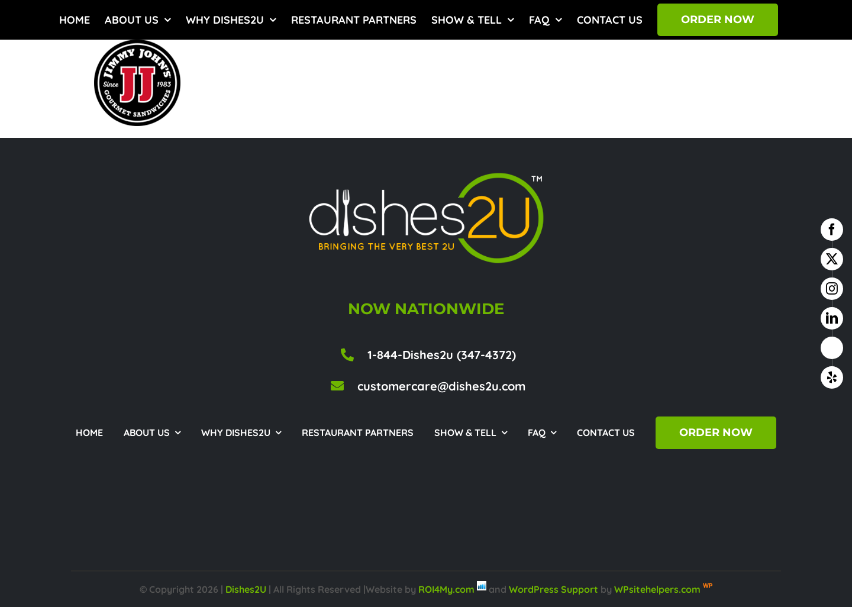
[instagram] (832, 288)
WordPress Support (553, 589)
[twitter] (832, 259)
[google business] (832, 348)
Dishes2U (245, 589)
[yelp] (832, 377)
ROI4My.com (446, 589)
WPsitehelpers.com (658, 589)
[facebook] (832, 229)
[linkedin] (832, 318)
